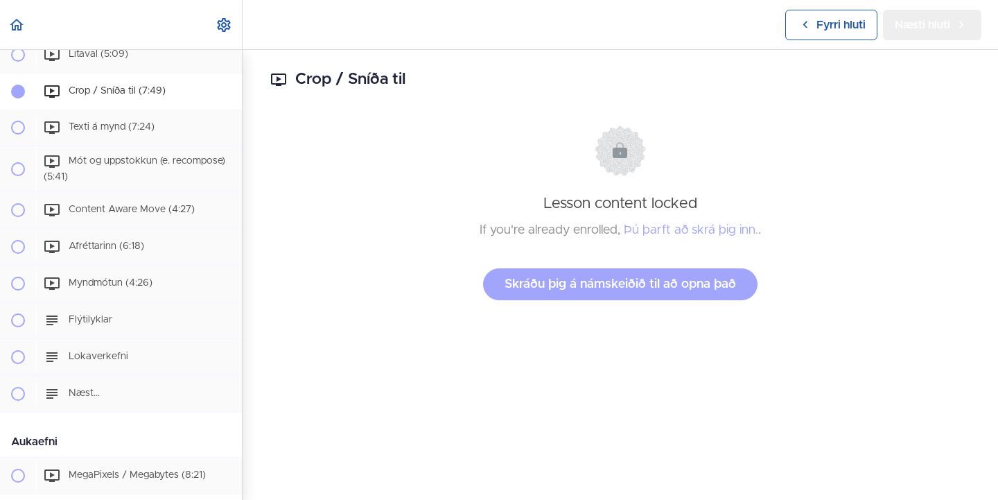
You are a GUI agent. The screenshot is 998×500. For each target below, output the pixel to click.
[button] (17, 24)
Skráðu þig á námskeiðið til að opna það (620, 284)
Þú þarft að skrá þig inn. (691, 230)
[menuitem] (224, 24)
